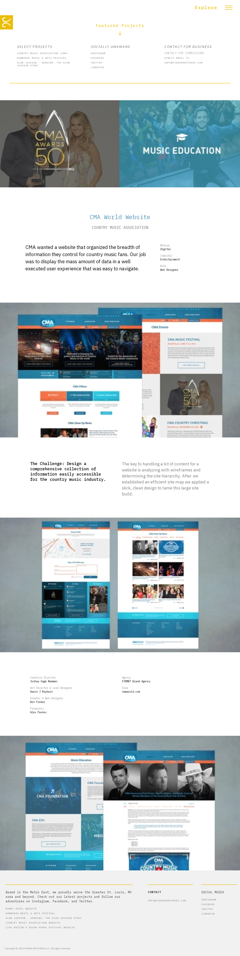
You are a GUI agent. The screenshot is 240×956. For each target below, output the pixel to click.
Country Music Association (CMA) (42, 53)
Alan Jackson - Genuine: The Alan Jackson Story (43, 64)
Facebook (97, 58)
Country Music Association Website (33, 922)
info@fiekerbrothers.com (183, 62)
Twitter (96, 62)
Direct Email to (176, 58)
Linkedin (97, 67)
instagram (98, 53)
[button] (215, 7)
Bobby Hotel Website (21, 908)
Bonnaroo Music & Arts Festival (42, 58)
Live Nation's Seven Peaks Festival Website (40, 927)
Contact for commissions (184, 53)
